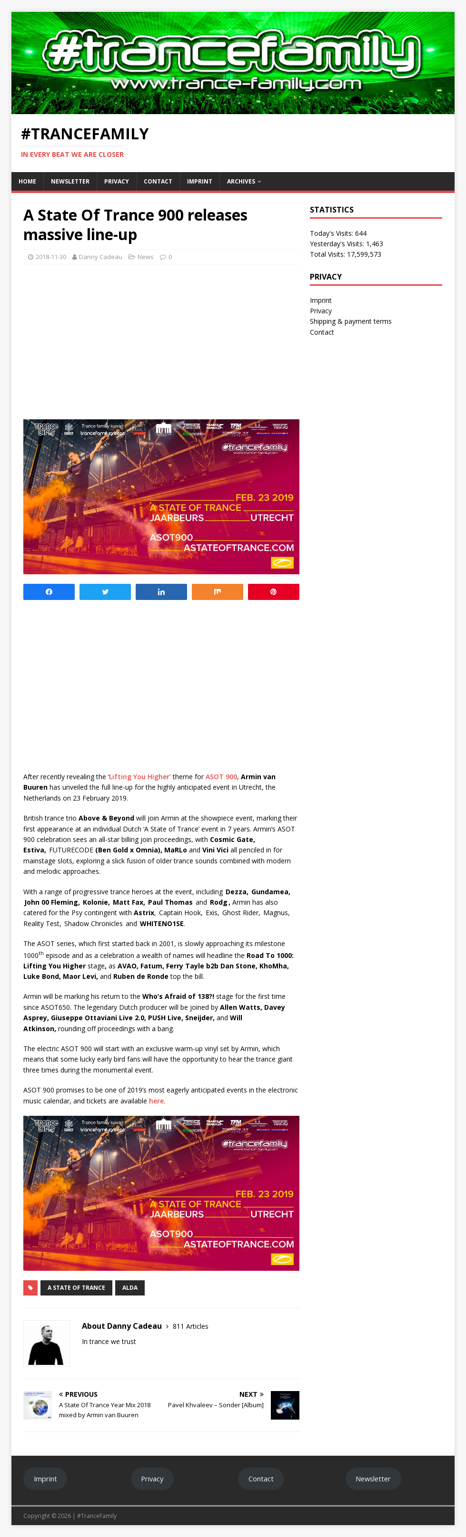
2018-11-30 (51, 256)
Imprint (199, 181)
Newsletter (70, 181)
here (156, 1100)
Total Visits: (328, 254)
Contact (158, 181)
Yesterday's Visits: (338, 243)
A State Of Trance (76, 1288)
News (146, 256)
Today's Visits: (332, 233)
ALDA (130, 1288)
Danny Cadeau (100, 256)
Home (27, 181)
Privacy (116, 181)
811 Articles (190, 1326)
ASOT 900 (221, 776)
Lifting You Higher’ (140, 776)
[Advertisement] (161, 340)
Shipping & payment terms (351, 321)
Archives (241, 181)
